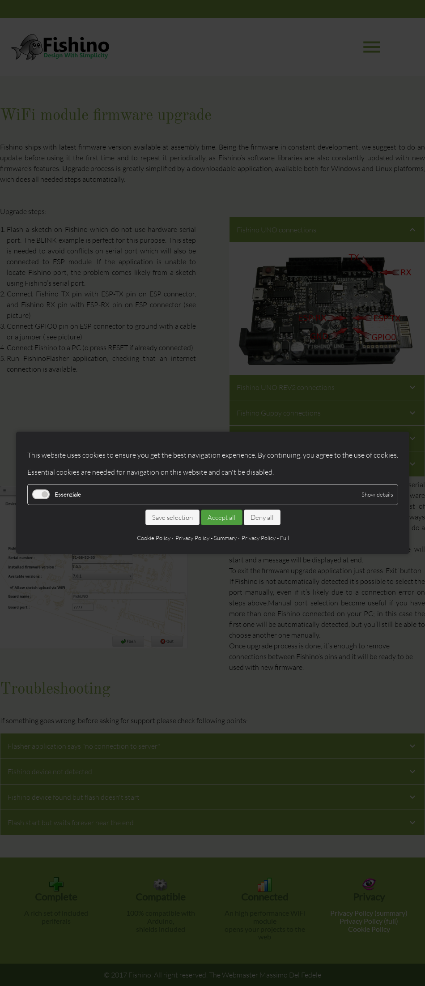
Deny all (261, 517)
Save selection (172, 517)
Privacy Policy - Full (265, 538)
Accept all (221, 517)
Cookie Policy (153, 538)
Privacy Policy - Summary (205, 538)
